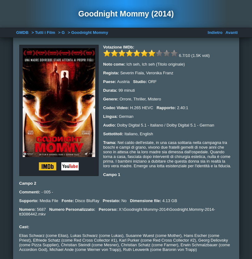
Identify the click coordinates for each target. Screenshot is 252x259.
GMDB (22, 32)
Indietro (215, 32)
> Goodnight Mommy (88, 32)
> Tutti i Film (43, 32)
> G (61, 32)
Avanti (232, 32)
